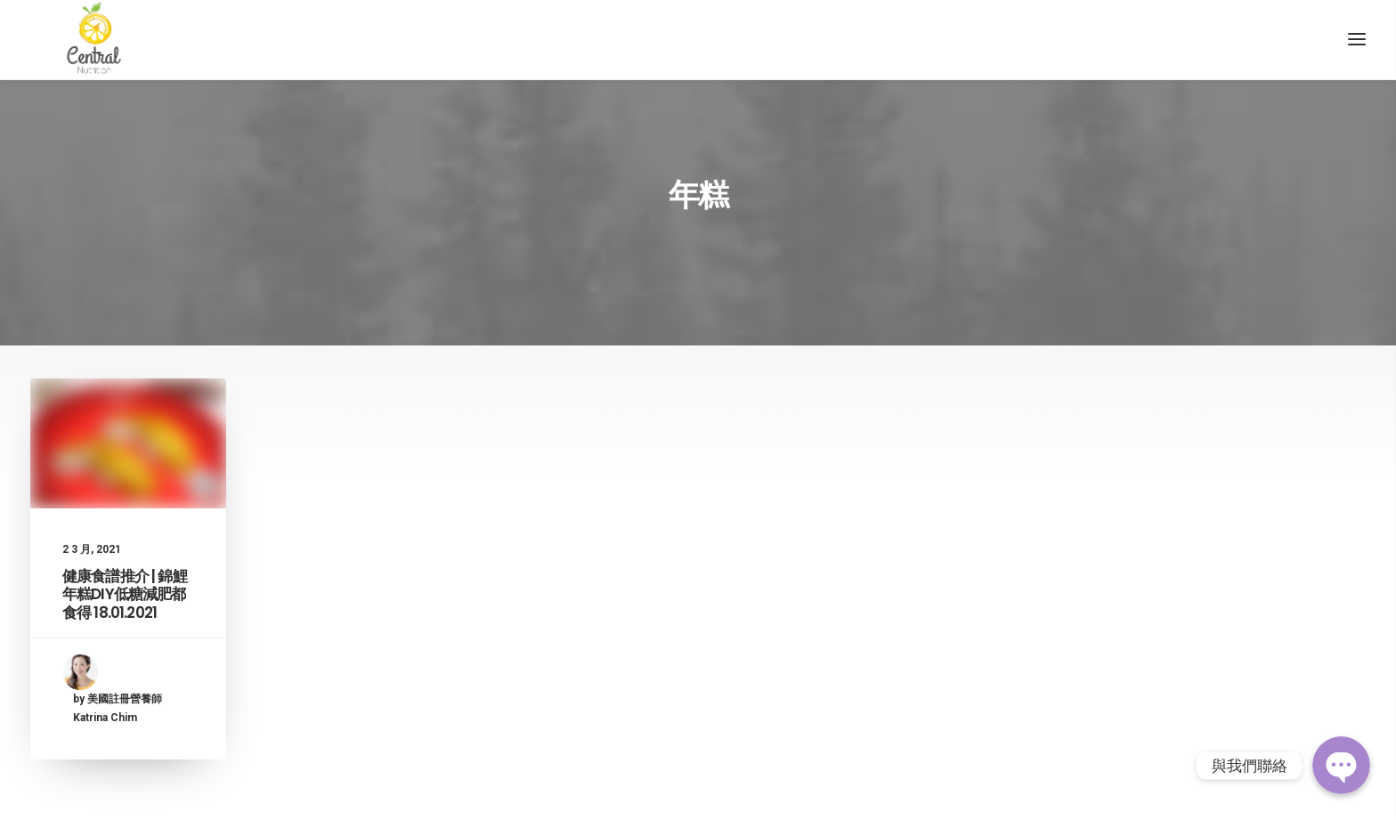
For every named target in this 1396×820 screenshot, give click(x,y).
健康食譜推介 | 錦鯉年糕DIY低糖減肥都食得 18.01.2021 (124, 622)
